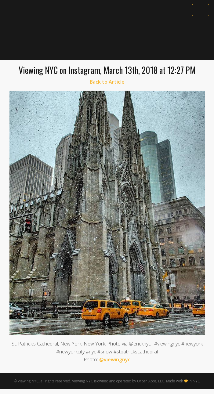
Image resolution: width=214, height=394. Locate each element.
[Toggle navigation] (200, 10)
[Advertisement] (107, 38)
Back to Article (107, 81)
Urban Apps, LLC (150, 381)
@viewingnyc (114, 359)
